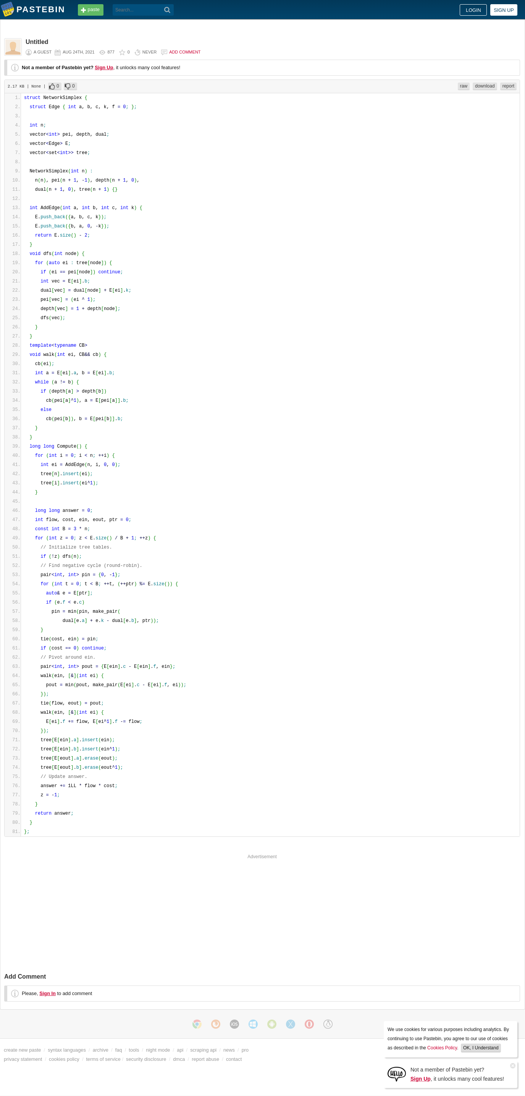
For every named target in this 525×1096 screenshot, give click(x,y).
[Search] (167, 10)
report (508, 86)
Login (473, 10)
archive (100, 1050)
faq (118, 1050)
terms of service (103, 1059)
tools (134, 1050)
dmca (179, 1059)
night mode (158, 1050)
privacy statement (23, 1059)
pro (245, 1050)
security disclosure (146, 1059)
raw (463, 86)
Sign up (504, 10)
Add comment (184, 52)
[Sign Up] (397, 1073)
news (229, 1050)
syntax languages (67, 1050)
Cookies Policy (442, 1048)
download (484, 86)
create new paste (22, 1050)
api (180, 1050)
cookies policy (64, 1059)
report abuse (205, 1059)
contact (234, 1059)
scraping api (203, 1050)
